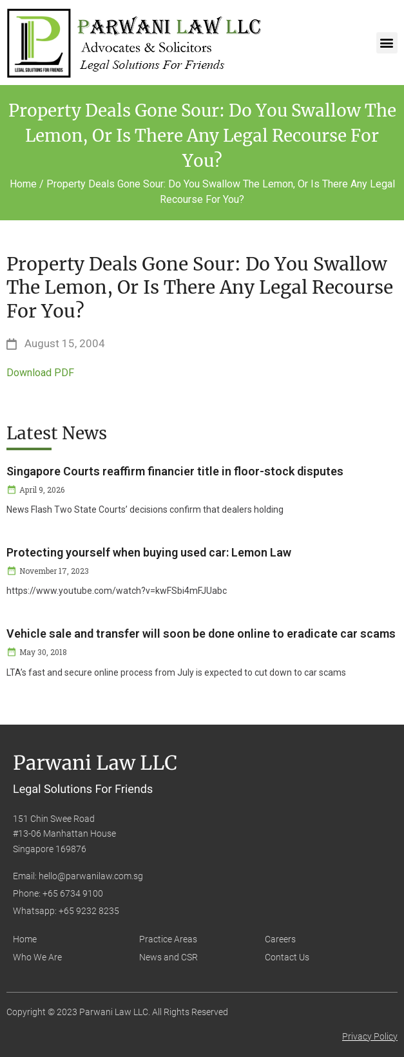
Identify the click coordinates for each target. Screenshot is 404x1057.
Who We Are (37, 957)
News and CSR (168, 957)
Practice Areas (168, 939)
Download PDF (40, 373)
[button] (387, 42)
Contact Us (287, 957)
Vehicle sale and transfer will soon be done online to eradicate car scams (201, 633)
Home (25, 939)
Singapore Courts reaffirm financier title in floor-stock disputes (174, 471)
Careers (280, 939)
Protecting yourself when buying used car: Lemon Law (148, 552)
